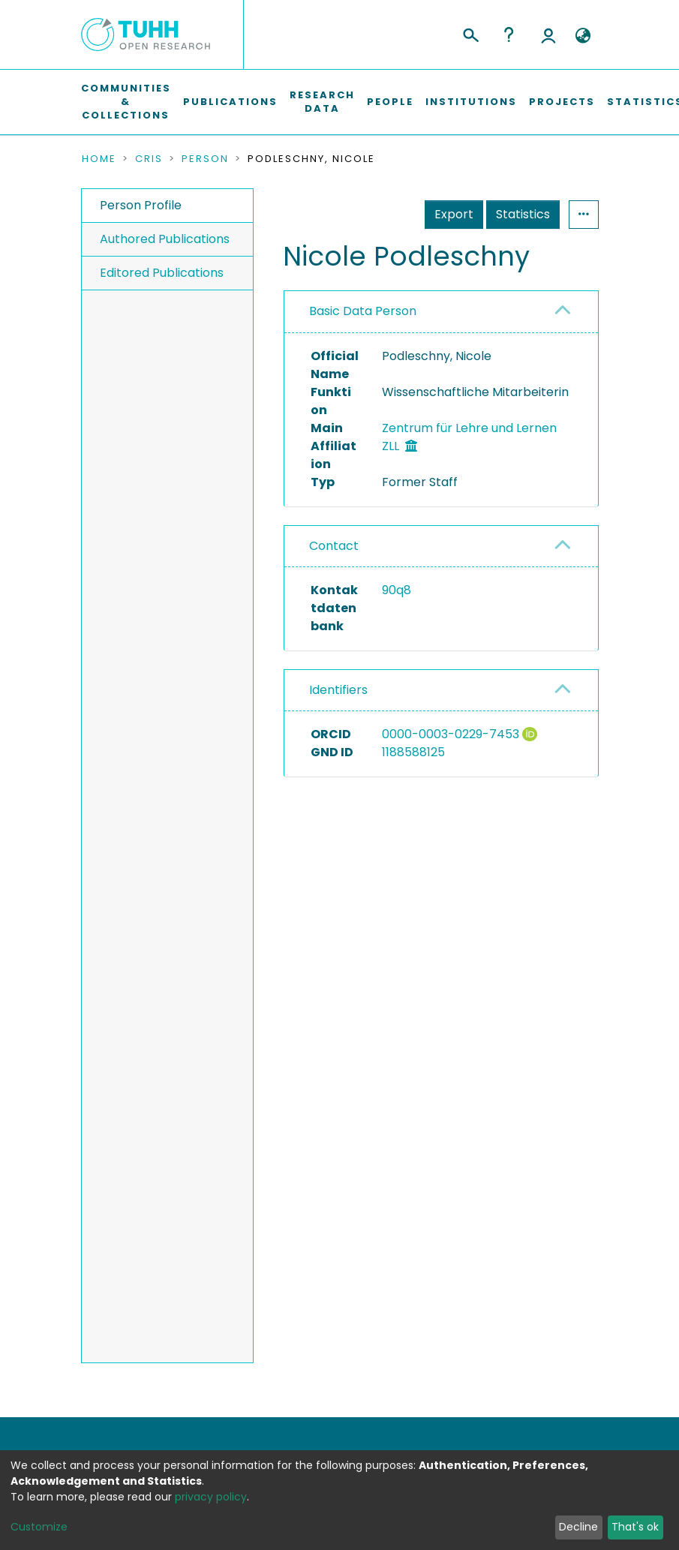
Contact (334, 545)
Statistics (523, 214)
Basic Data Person (362, 311)
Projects (562, 102)
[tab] (440, 311)
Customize (39, 1526)
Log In (548, 34)
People (390, 102)
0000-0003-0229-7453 (450, 734)
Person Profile (141, 205)
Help (508, 34)
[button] (583, 36)
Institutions (471, 102)
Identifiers (338, 689)
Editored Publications (162, 272)
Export (453, 214)
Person (205, 159)
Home (99, 159)
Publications (230, 102)
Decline (578, 1526)
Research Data (322, 102)
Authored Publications (165, 239)
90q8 (396, 590)
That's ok (635, 1526)
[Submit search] (470, 33)
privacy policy (211, 1496)
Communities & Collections (126, 101)
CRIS (149, 159)
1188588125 (413, 752)
